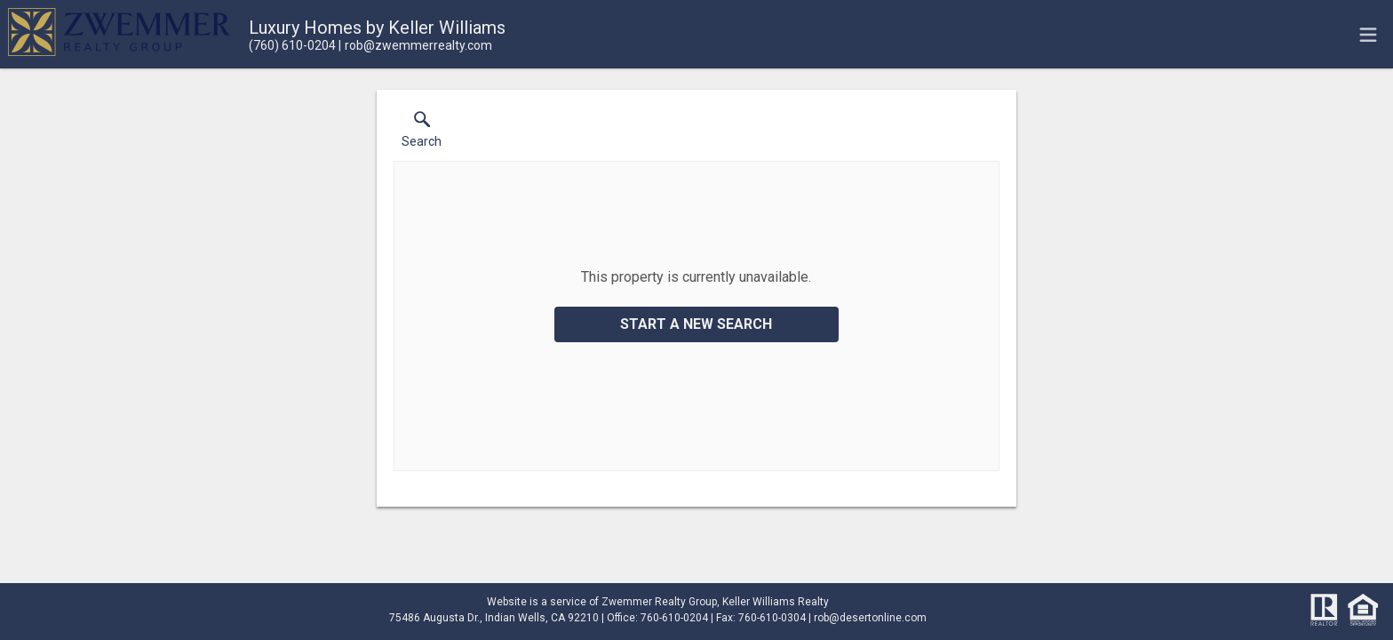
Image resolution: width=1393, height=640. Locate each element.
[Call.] (292, 45)
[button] (421, 133)
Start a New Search (696, 324)
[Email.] (415, 45)
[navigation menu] (1368, 34)
